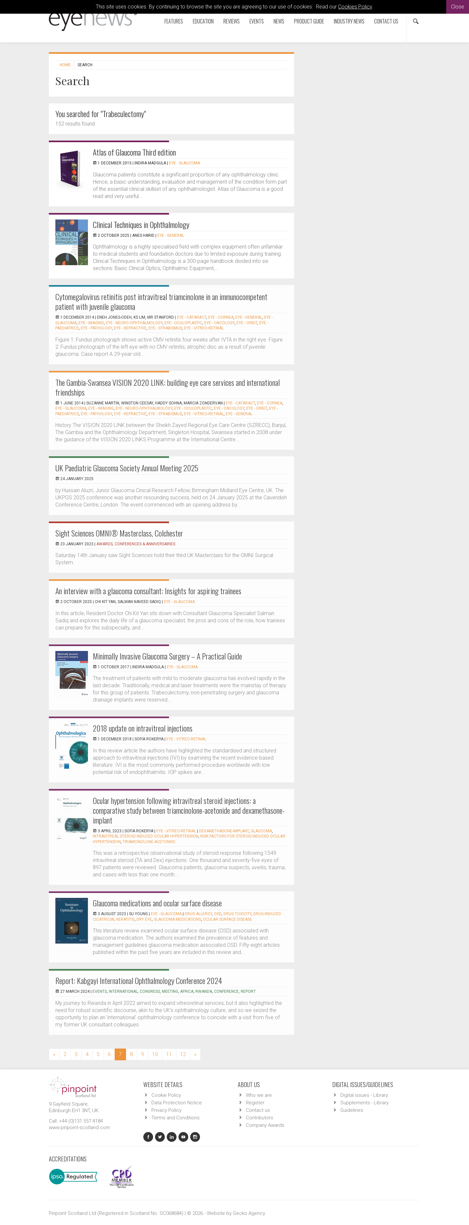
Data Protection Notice (176, 1103)
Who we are (259, 1095)
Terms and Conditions (175, 1118)
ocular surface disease (227, 919)
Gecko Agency (249, 1213)
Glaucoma (261, 831)
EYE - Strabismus (165, 328)
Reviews (231, 21)
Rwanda (203, 991)
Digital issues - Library (364, 1095)
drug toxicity (237, 914)
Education (203, 21)
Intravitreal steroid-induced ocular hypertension (145, 836)
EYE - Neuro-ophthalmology (134, 323)
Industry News (349, 21)
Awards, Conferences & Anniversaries (135, 544)
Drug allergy (198, 914)
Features (173, 21)
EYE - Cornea (221, 317)
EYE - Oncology (219, 323)
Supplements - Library (364, 1103)
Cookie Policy (166, 1095)
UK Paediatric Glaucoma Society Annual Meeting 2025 (126, 468)
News (279, 21)
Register (255, 1103)
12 (183, 1054)
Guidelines (351, 1110)
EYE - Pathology (96, 328)
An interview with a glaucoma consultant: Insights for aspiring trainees (148, 591)
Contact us (386, 21)
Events (256, 21)
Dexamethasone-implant (224, 831)
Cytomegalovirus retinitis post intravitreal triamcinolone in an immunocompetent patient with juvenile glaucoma (161, 301)
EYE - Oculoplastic (183, 323)
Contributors (259, 1118)
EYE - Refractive (130, 328)
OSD (217, 914)
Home (65, 65)
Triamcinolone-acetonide (149, 841)
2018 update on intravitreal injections (142, 728)
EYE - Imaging (91, 323)
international (123, 991)
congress (150, 991)
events (99, 991)
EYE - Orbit (246, 323)
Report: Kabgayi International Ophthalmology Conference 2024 (138, 980)
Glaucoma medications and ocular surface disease (157, 903)
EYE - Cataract (191, 317)
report (248, 991)
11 (169, 1054)
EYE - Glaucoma (184, 163)
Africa (186, 991)
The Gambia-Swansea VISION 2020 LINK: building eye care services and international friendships (167, 387)
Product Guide (309, 21)
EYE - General (170, 235)
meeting (170, 991)
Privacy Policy (166, 1110)
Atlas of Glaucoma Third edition (134, 152)
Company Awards (265, 1125)
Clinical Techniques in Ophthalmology (141, 224)
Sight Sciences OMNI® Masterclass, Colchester (119, 533)
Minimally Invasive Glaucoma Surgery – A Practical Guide (167, 656)
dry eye (144, 919)
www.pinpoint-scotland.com (79, 1127)
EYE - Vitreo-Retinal (204, 328)
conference (226, 991)
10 (155, 1054)
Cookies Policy (355, 7)
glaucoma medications (177, 919)
